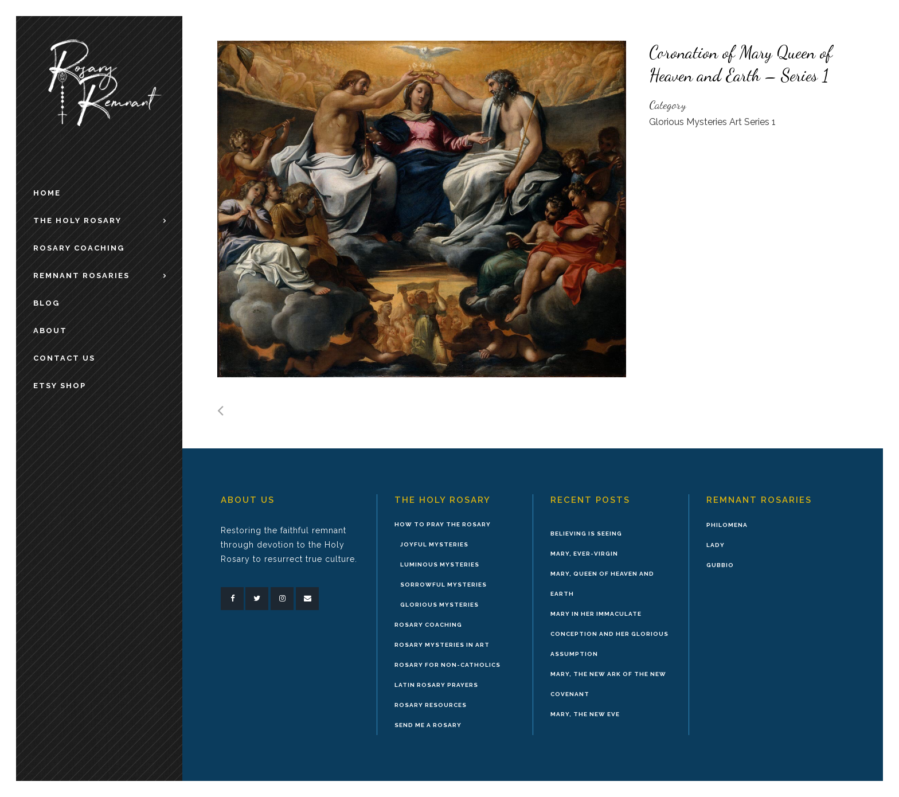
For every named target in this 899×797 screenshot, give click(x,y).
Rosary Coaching (428, 625)
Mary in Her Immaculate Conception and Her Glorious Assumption (609, 634)
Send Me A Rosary (428, 725)
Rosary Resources (430, 705)
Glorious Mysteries (439, 604)
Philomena (727, 525)
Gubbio (720, 565)
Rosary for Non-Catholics (447, 665)
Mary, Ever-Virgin (584, 553)
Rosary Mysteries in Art (442, 645)
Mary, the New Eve (585, 714)
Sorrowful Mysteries (443, 584)
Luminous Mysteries (439, 564)
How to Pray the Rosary (442, 524)
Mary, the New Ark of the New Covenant (608, 684)
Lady (715, 545)
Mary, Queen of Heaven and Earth (602, 584)
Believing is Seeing (586, 533)
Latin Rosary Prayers (436, 685)
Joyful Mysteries (434, 544)
